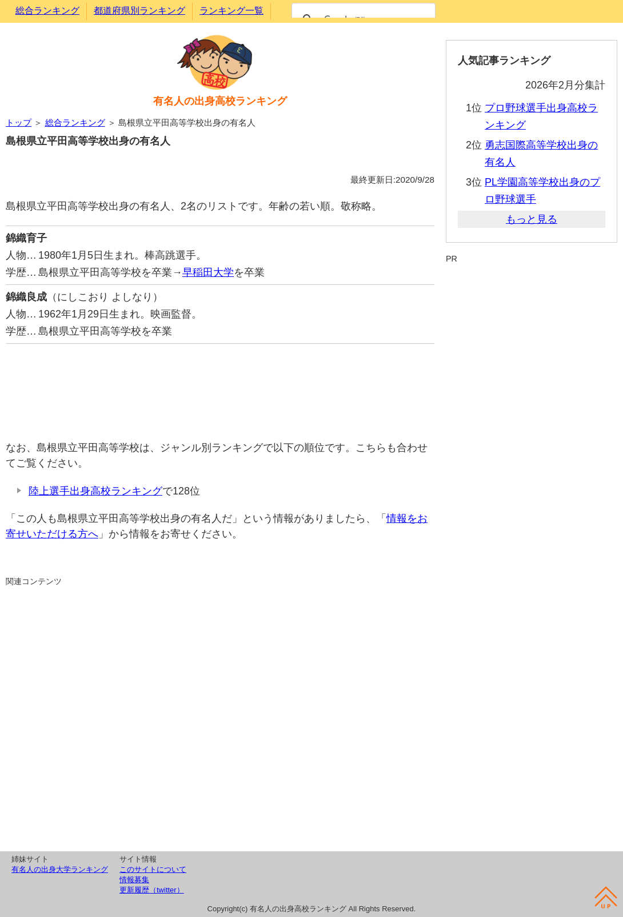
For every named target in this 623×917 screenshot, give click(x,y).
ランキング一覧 (231, 10)
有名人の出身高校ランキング (220, 101)
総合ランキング (47, 10)
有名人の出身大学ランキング (59, 869)
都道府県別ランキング (139, 10)
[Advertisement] (220, 386)
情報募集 (134, 879)
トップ (18, 122)
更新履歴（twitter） (151, 890)
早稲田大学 (208, 272)
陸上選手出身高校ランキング (95, 491)
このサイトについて (152, 869)
